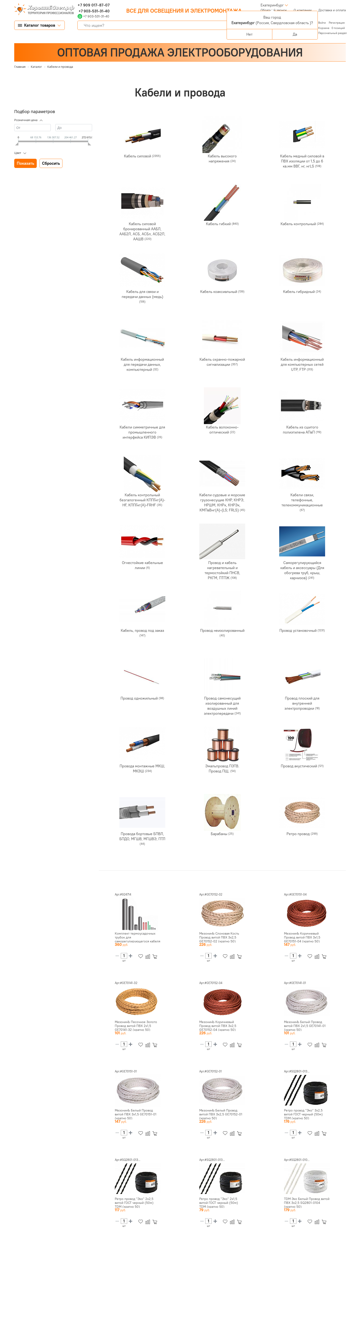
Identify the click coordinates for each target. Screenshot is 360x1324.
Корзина (323, 28)
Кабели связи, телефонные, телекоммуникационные (302, 500)
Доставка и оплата (332, 10)
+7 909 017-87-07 (94, 5)
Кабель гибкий (219, 223)
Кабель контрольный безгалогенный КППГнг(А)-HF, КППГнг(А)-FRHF (142, 500)
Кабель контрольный (299, 223)
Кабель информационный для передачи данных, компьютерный (142, 364)
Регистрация (337, 22)
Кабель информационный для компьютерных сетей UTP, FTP (302, 364)
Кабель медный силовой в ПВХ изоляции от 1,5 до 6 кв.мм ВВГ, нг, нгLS (302, 161)
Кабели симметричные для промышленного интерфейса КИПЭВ (142, 432)
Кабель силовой (138, 156)
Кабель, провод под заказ (142, 630)
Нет (249, 34)
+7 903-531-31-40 (94, 11)
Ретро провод (299, 833)
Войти (322, 22)
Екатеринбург (272, 5)
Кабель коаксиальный (219, 291)
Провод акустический (299, 766)
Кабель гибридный (299, 291)
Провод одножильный (140, 698)
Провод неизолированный (222, 630)
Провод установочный (298, 630)
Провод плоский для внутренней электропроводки (301, 703)
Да (295, 34)
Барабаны (219, 833)
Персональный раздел (332, 33)
